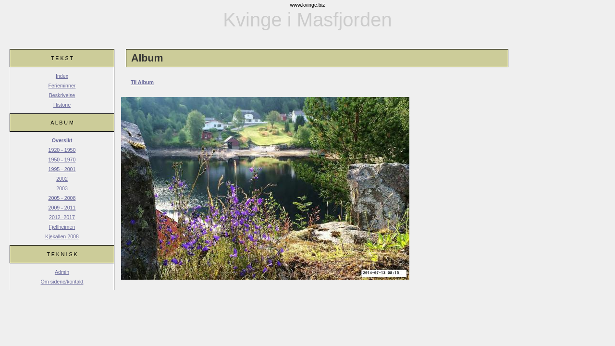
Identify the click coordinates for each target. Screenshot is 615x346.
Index (62, 76)
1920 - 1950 (62, 150)
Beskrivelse (62, 95)
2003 (62, 188)
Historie (62, 105)
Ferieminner (62, 85)
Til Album (142, 82)
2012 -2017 (62, 217)
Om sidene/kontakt (62, 281)
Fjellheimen (62, 227)
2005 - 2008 (62, 198)
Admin (62, 272)
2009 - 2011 (62, 207)
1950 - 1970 (62, 159)
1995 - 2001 (62, 169)
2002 (62, 179)
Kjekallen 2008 (62, 236)
